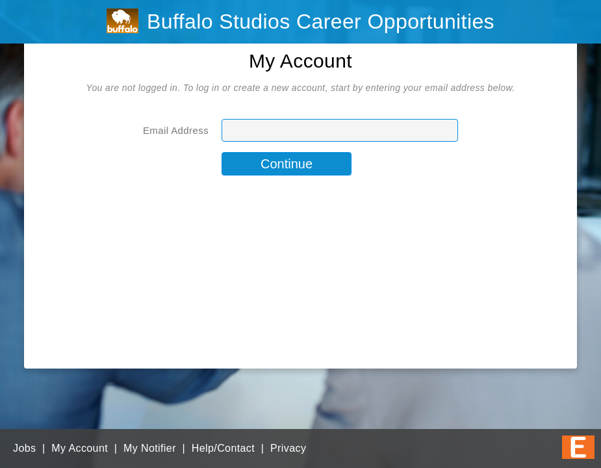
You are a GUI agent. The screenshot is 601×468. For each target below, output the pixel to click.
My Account (79, 448)
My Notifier (149, 448)
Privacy (288, 448)
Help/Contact (223, 448)
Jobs (24, 448)
